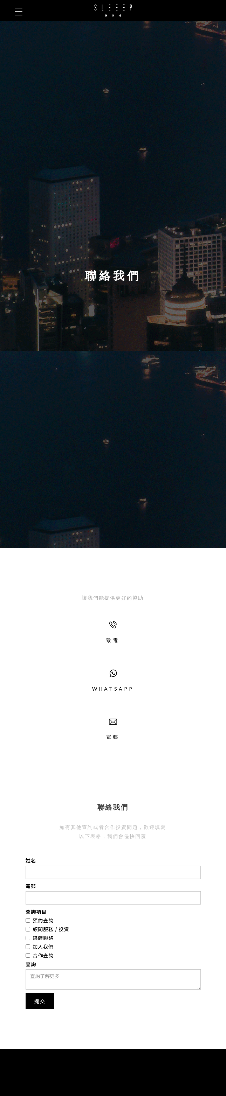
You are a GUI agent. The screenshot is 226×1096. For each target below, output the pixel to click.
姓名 (31, 860)
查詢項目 (36, 911)
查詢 (31, 964)
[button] (18, 11)
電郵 (31, 885)
